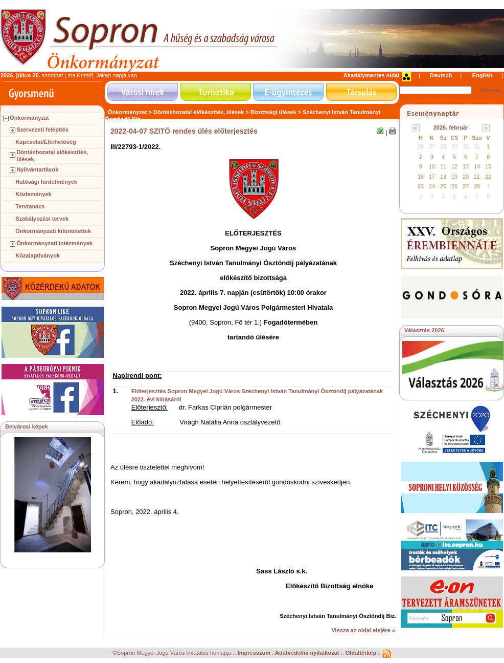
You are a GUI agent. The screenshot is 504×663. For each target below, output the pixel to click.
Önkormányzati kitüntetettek (53, 231)
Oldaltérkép (362, 653)
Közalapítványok (37, 255)
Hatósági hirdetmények (46, 182)
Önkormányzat (29, 118)
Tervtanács (29, 206)
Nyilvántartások (37, 169)
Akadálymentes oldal (371, 75)
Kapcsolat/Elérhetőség (45, 142)
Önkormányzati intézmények (54, 243)
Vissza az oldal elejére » (363, 630)
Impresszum (255, 653)
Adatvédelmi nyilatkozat (307, 653)
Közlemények (33, 194)
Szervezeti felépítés (42, 129)
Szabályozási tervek (41, 219)
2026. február (450, 127)
